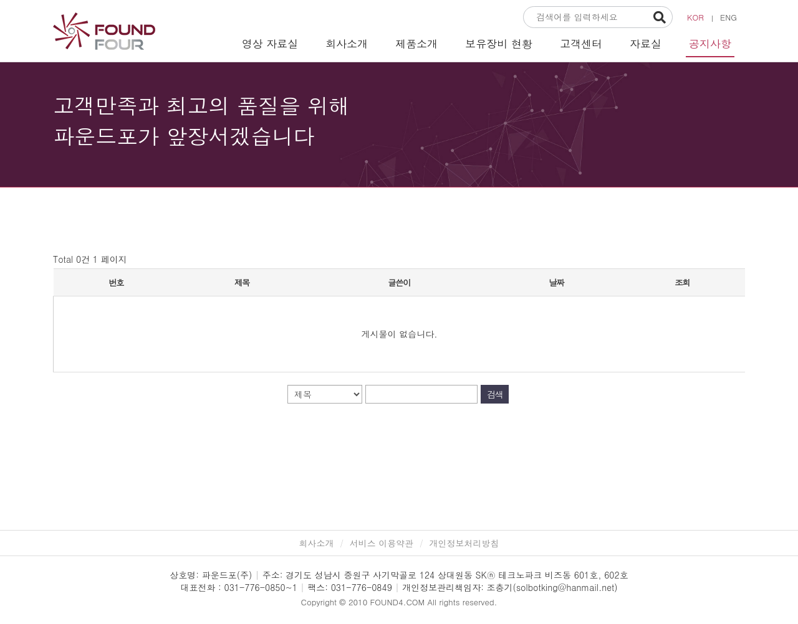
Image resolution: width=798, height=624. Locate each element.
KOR (695, 17)
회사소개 (346, 43)
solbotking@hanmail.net (565, 587)
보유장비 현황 (498, 43)
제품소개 (416, 43)
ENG (728, 17)
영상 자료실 (270, 43)
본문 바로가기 (0, 0)
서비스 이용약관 (382, 543)
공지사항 (710, 43)
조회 (682, 282)
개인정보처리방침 (464, 543)
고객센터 (581, 43)
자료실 (645, 43)
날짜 (556, 282)
